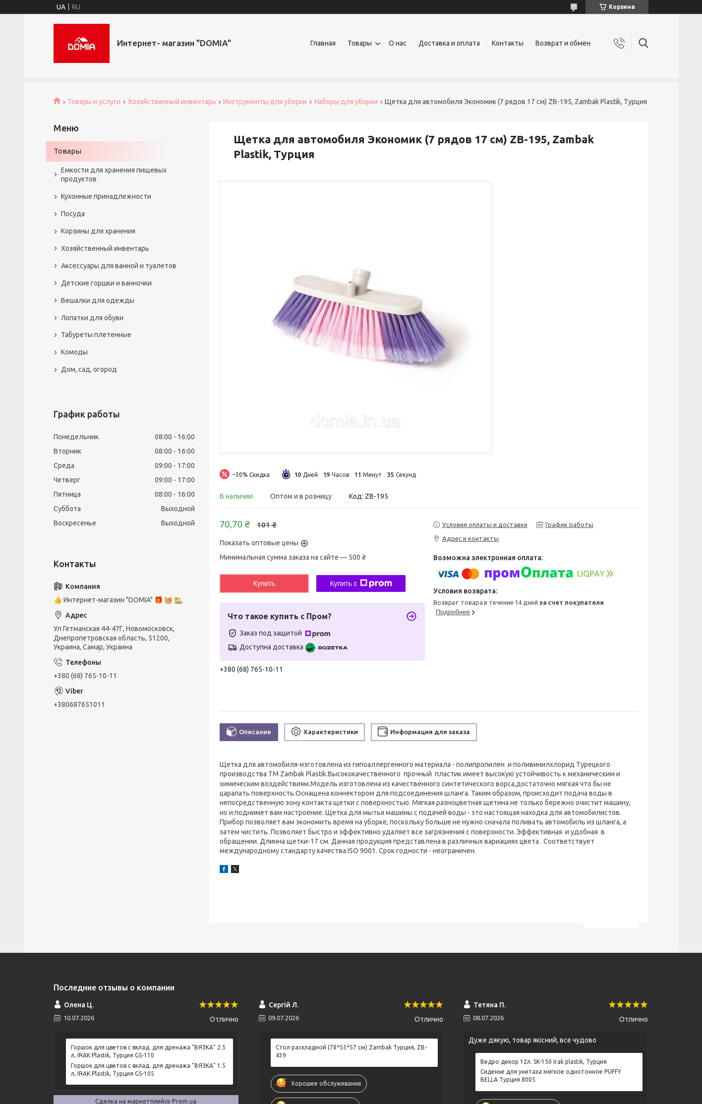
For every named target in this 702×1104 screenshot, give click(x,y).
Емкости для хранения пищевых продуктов (114, 174)
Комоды (74, 352)
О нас (398, 43)
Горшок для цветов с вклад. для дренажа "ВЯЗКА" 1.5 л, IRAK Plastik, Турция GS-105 (148, 1069)
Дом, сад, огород (89, 369)
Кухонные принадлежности (106, 196)
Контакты (508, 43)
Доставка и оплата (449, 43)
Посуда (73, 214)
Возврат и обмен (562, 43)
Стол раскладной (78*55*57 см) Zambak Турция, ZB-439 (351, 1051)
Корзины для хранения (98, 231)
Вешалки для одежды (97, 300)
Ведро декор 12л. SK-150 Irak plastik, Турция (543, 1061)
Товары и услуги (93, 102)
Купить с (361, 583)
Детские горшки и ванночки (106, 283)
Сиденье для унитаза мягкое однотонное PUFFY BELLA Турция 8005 (550, 1075)
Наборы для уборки (346, 102)
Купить (264, 583)
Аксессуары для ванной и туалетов (118, 266)
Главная (323, 43)
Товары (360, 43)
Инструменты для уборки (265, 102)
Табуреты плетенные (96, 335)
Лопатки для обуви (92, 318)
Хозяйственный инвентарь (172, 102)
